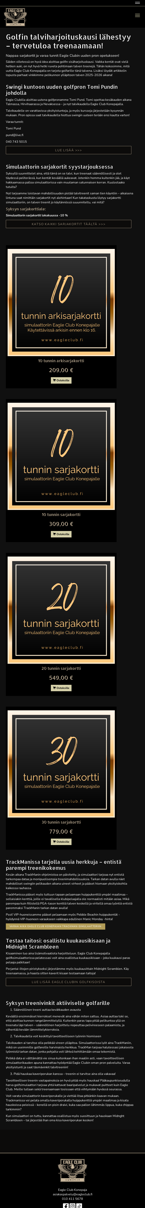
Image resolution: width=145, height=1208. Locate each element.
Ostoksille (61, 380)
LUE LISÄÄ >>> (68, 150)
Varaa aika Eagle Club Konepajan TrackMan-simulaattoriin (56, 926)
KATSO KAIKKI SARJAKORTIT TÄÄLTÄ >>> (69, 224)
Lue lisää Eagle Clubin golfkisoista (68, 982)
